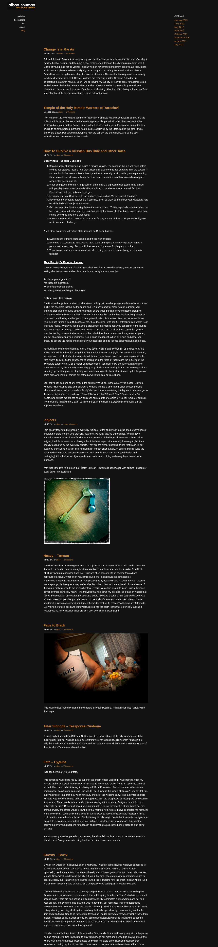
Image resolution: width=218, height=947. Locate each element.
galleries (21, 16)
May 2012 (179, 27)
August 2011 (180, 41)
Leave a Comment (70, 424)
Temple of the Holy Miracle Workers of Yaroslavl (81, 108)
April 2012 (179, 30)
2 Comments (70, 112)
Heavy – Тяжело (56, 556)
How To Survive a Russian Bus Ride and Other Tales (85, 151)
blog (23, 30)
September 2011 (182, 37)
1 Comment (70, 53)
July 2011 (179, 44)
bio (23, 23)
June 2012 (179, 23)
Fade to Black (54, 625)
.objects (50, 420)
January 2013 (180, 20)
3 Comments (68, 155)
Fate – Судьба (55, 762)
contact (21, 27)
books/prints (19, 20)
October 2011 (180, 34)
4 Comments (68, 629)
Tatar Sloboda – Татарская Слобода (72, 726)
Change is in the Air (59, 49)
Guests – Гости (56, 855)
